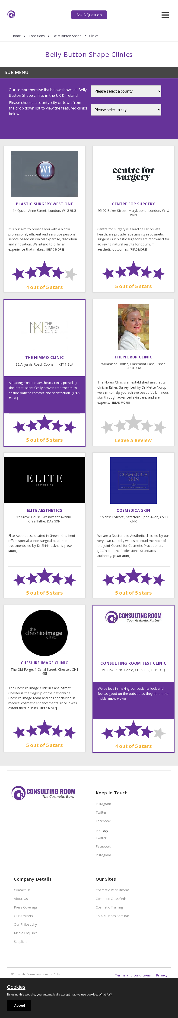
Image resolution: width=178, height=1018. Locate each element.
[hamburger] (165, 15)
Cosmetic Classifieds (111, 898)
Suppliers (20, 941)
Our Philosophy (25, 924)
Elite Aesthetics (44, 510)
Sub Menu (17, 72)
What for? (105, 994)
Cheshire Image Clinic (44, 662)
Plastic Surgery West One (44, 203)
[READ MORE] (55, 249)
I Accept (19, 1005)
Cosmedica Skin (133, 510)
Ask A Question (89, 14)
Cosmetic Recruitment (112, 890)
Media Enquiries (26, 933)
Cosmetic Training (109, 907)
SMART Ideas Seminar (112, 916)
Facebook (103, 821)
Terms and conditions (133, 975)
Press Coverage (26, 907)
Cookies (16, 987)
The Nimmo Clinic (44, 357)
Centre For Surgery (133, 203)
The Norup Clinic (133, 357)
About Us (21, 898)
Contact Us (22, 890)
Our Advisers (23, 916)
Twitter (101, 812)
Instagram (103, 804)
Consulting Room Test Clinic (133, 663)
